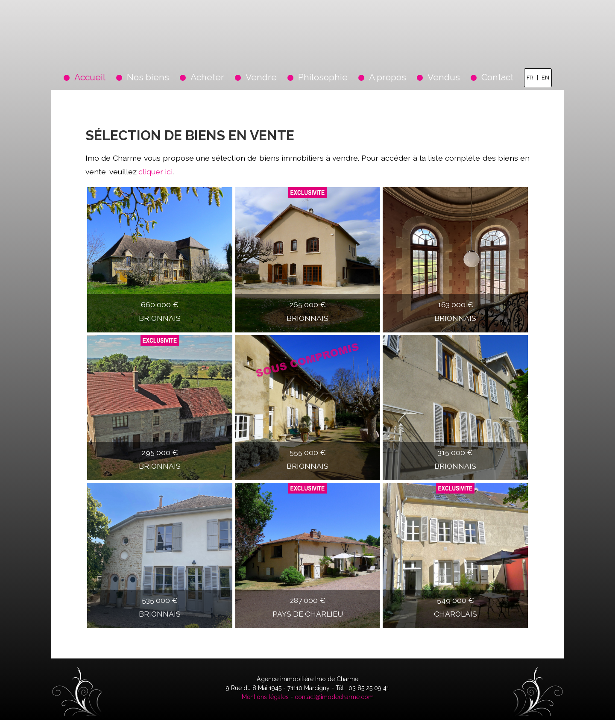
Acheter (207, 77)
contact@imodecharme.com (334, 697)
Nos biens (148, 77)
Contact (497, 77)
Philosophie (323, 77)
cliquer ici (155, 171)
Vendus (444, 77)
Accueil (89, 77)
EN (545, 77)
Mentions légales (265, 697)
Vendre (261, 77)
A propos (387, 77)
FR (530, 77)
